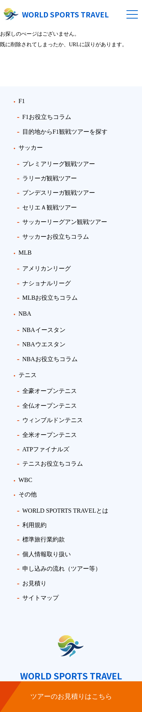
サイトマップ (40, 598)
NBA (25, 313)
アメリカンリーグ (46, 268)
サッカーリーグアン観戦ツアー (64, 222)
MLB (25, 252)
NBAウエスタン (44, 344)
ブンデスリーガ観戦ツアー (58, 192)
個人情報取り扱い (46, 554)
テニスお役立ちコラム (52, 463)
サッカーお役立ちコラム (55, 236)
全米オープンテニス (49, 435)
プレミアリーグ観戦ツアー (58, 164)
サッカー (31, 147)
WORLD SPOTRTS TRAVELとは (65, 510)
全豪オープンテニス (49, 391)
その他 (28, 494)
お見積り (34, 583)
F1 (22, 101)
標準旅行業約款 (43, 539)
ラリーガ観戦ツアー (49, 178)
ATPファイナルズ (45, 449)
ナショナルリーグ (46, 283)
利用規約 (34, 525)
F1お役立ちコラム (46, 117)
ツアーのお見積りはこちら (71, 696)
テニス (28, 375)
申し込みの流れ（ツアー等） (61, 568)
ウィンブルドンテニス (52, 420)
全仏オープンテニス (49, 405)
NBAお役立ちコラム (50, 359)
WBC (25, 480)
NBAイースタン (44, 330)
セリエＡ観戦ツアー (49, 207)
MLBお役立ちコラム (50, 297)
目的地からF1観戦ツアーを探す (65, 131)
